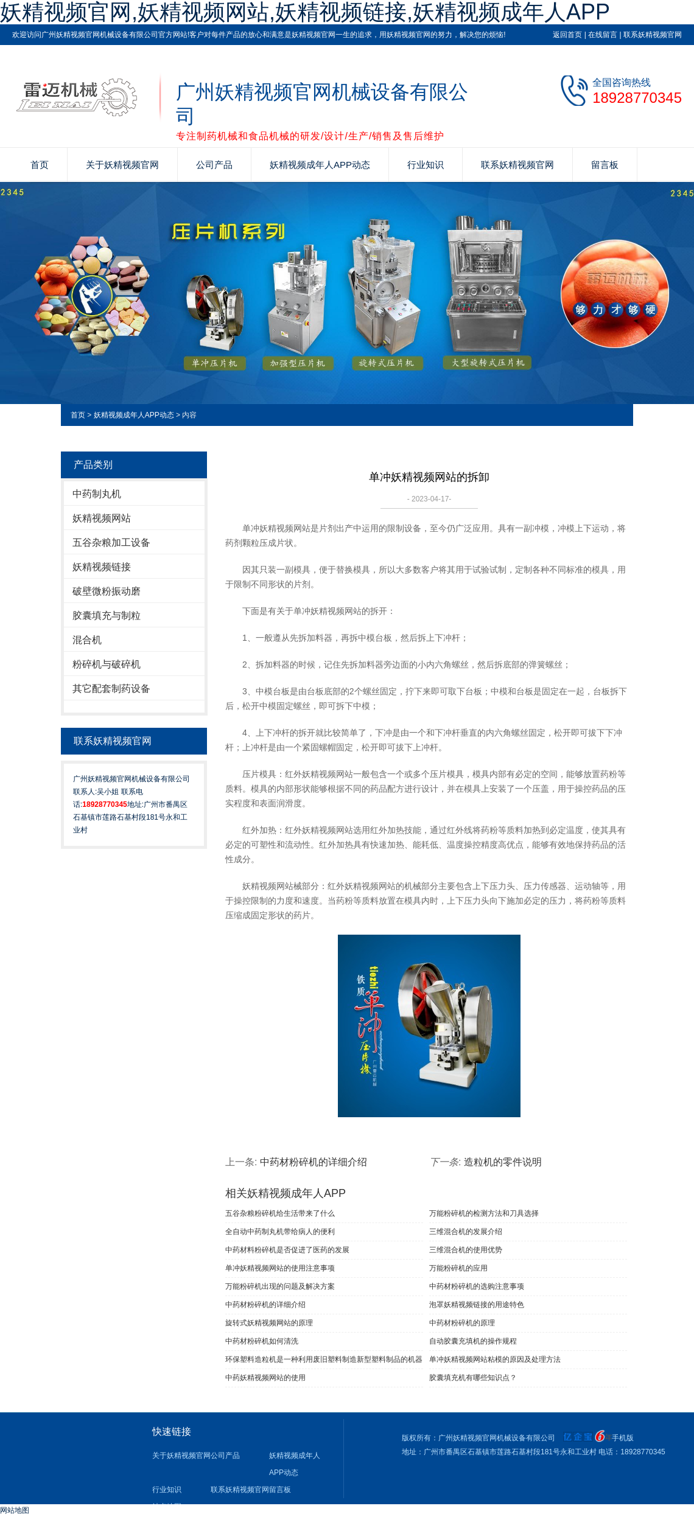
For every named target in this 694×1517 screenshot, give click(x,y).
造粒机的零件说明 (503, 1162)
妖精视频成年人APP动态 (320, 164)
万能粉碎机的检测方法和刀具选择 (484, 1213)
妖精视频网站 (101, 518)
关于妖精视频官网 (122, 164)
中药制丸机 (96, 494)
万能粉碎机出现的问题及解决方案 (280, 1286)
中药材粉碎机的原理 (462, 1323)
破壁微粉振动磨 (106, 591)
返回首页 (567, 34)
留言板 (605, 164)
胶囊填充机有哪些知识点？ (473, 1377)
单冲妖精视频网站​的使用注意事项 (280, 1268)
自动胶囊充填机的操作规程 (473, 1341)
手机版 (623, 1438)
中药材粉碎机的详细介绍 (313, 1162)
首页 (39, 164)
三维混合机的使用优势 (465, 1250)
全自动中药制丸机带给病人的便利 (280, 1231)
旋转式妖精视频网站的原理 (269, 1323)
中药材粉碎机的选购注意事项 (476, 1286)
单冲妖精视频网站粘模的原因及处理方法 (495, 1359)
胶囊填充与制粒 (106, 615)
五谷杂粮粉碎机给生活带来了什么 (280, 1213)
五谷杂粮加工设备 (111, 542)
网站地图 (14, 1510)
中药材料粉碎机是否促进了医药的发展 (287, 1250)
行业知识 (425, 164)
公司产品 (214, 164)
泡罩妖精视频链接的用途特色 (476, 1304)
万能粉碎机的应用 (458, 1268)
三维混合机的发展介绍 (465, 1231)
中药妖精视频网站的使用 (265, 1377)
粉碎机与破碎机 (106, 664)
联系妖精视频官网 (652, 34)
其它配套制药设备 (111, 688)
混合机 (87, 640)
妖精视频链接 (101, 567)
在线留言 (602, 34)
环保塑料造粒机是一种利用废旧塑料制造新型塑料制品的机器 (323, 1359)
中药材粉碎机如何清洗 (261, 1341)
